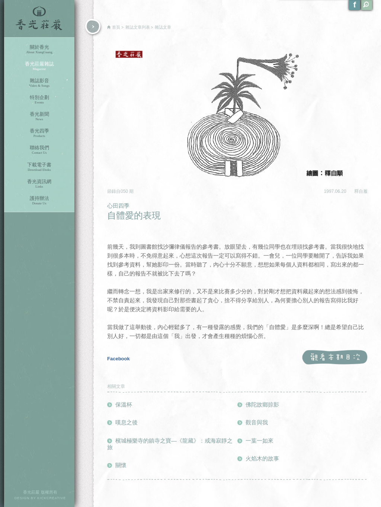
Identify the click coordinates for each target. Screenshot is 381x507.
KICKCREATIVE (51, 498)
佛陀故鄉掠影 (262, 404)
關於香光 (39, 49)
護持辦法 (39, 200)
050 (125, 191)
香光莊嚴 (39, 18)
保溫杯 (123, 404)
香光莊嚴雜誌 (39, 66)
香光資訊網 (39, 184)
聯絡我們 (39, 150)
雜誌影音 (39, 83)
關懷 (121, 465)
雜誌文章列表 (137, 27)
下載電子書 (39, 167)
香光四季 (39, 133)
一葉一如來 (259, 440)
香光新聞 (39, 116)
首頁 (116, 27)
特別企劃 (39, 100)
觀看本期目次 (335, 357)
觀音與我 (257, 422)
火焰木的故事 (262, 458)
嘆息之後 (126, 422)
